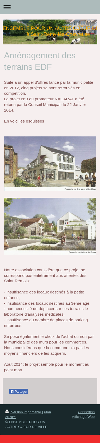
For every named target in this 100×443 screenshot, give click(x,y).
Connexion (86, 412)
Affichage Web (83, 417)
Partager (18, 392)
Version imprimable (23, 412)
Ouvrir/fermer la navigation (50, 7)
